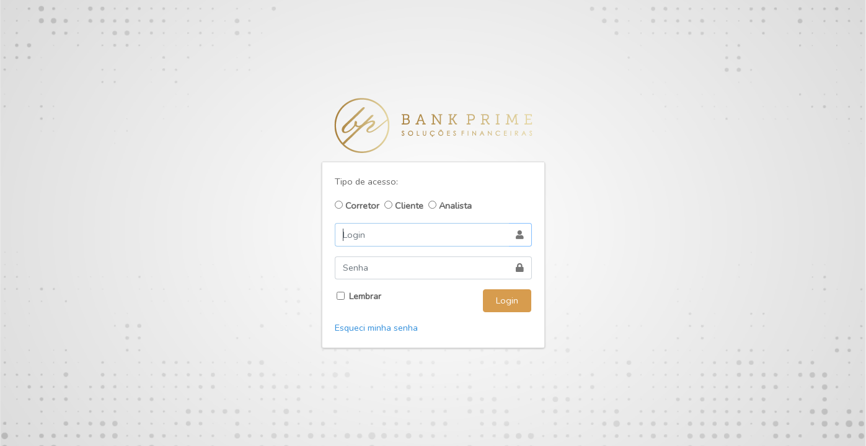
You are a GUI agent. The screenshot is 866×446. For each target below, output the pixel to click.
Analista (450, 205)
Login (507, 300)
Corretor (357, 205)
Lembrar (365, 296)
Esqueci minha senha (376, 327)
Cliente (403, 205)
